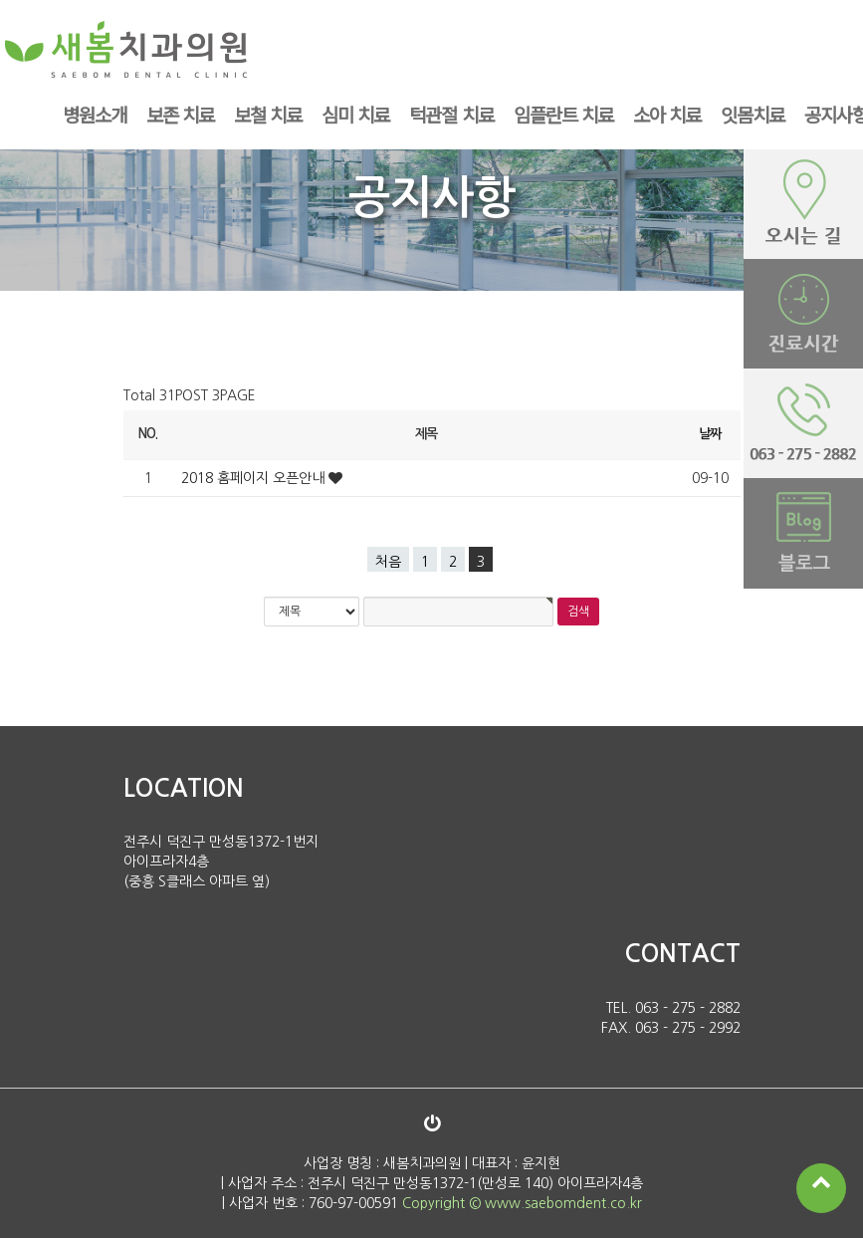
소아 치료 (667, 114)
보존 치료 (180, 114)
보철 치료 (268, 114)
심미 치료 (355, 114)
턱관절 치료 (451, 114)
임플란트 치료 (563, 114)
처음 (388, 562)
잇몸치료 (752, 114)
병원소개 (94, 114)
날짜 (710, 433)
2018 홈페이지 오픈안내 (254, 478)
